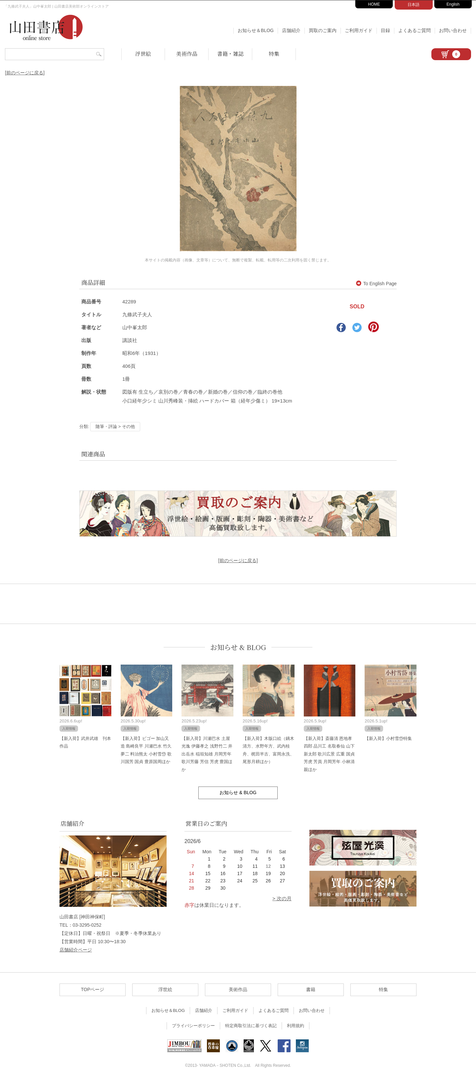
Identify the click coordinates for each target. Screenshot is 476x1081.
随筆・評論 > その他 (115, 426)
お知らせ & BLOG (238, 647)
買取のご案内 (323, 30)
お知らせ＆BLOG (256, 30)
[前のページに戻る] (25, 72)
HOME (374, 4)
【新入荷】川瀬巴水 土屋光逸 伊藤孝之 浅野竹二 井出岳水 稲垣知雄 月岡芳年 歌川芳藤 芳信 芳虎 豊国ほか (206, 754)
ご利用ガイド (359, 30)
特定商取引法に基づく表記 (251, 1025)
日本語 (413, 4)
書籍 (310, 989)
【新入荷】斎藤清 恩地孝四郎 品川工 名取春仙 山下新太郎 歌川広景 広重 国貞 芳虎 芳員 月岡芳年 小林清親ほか (329, 754)
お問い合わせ (453, 30)
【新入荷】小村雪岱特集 (388, 738)
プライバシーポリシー (193, 1025)
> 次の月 (282, 898)
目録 (385, 30)
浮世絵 (143, 54)
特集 (274, 54)
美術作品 (186, 54)
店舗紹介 (291, 30)
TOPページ (92, 989)
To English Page (376, 283)
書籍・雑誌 (230, 54)
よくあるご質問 (414, 30)
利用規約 (295, 1025)
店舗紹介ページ (76, 949)
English (453, 4)
